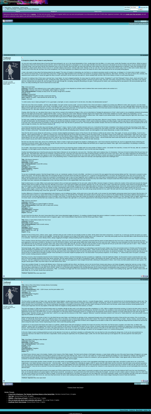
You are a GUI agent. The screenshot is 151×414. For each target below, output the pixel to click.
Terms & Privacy (124, 410)
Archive (146, 410)
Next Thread (80, 387)
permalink (145, 55)
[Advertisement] (19, 39)
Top (149, 410)
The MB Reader (15, 7)
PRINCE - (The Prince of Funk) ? (18, 398)
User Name (127, 7)
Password (126, 9)
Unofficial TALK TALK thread (17, 402)
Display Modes (142, 23)
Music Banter (8, 7)
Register (18, 11)
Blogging (53, 11)
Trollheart (7, 58)
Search (135, 11)
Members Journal (24, 7)
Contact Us (132, 410)
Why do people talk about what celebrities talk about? (25, 400)
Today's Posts (98, 11)
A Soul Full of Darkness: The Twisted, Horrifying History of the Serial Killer (31, 394)
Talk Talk (11, 396)
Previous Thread (72, 387)
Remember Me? (143, 7)
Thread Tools (133, 23)
